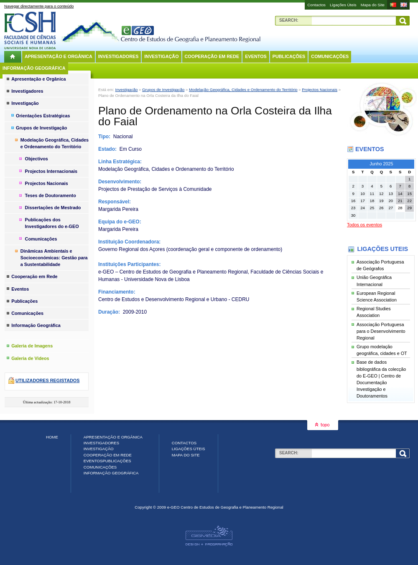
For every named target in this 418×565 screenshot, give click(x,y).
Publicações (289, 56)
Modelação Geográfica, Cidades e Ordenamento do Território (243, 89)
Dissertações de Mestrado (53, 207)
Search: (288, 20)
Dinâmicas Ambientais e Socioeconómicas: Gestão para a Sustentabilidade (54, 257)
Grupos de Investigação (163, 89)
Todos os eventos (364, 224)
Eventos (255, 56)
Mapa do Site (373, 5)
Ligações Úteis (343, 5)
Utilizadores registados (47, 380)
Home (52, 437)
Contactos (316, 5)
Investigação (161, 56)
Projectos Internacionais (51, 171)
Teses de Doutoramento (50, 195)
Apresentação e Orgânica (58, 56)
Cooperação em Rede (212, 56)
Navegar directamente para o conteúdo (39, 6)
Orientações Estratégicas (43, 115)
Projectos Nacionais (319, 89)
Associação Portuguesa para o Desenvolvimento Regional (381, 331)
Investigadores (118, 56)
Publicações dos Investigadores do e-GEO (52, 223)
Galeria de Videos (30, 358)
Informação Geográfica (34, 68)
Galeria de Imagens (32, 345)
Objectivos (36, 158)
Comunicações (330, 56)
